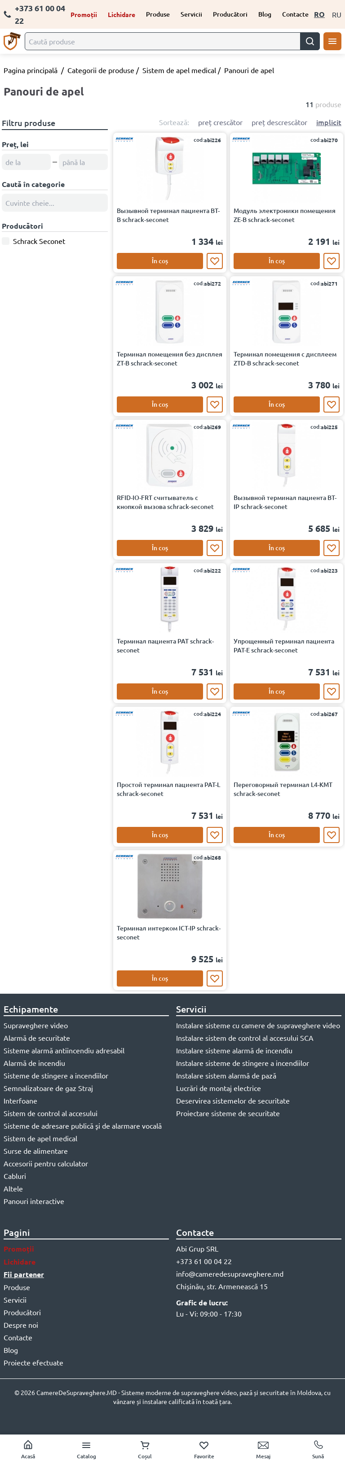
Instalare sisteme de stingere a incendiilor (242, 1062)
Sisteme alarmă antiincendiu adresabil (64, 1050)
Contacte (295, 14)
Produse (158, 14)
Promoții (84, 14)
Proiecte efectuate (33, 1362)
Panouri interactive (34, 1200)
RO (319, 14)
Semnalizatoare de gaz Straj (48, 1087)
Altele (13, 1188)
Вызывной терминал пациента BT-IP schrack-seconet (285, 502)
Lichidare (121, 14)
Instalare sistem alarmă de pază (226, 1075)
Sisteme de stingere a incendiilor (56, 1075)
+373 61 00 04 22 (34, 14)
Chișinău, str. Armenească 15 (222, 1286)
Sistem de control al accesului (50, 1113)
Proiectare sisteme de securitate (228, 1113)
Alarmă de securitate (37, 1037)
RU (336, 14)
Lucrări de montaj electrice (218, 1087)
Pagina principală (31, 69)
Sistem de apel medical (179, 69)
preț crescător (220, 121)
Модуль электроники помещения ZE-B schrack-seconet (285, 215)
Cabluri (15, 1175)
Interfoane (20, 1100)
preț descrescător (279, 121)
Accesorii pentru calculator (46, 1163)
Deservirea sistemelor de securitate (233, 1100)
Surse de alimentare (36, 1150)
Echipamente (31, 1009)
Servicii (191, 14)
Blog (264, 14)
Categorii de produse (100, 69)
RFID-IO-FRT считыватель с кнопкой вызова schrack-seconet (165, 502)
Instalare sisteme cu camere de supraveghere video (258, 1025)
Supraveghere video (36, 1025)
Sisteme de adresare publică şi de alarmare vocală (83, 1125)
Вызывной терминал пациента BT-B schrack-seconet (168, 215)
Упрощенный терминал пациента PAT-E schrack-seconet (284, 645)
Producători (230, 14)
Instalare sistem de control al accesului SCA (245, 1037)
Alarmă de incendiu (34, 1062)
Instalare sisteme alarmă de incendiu (234, 1050)
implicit (328, 122)
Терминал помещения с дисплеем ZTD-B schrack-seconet (285, 358)
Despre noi (21, 1324)
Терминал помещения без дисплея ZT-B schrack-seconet (169, 358)
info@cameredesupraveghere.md (229, 1273)
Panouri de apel (249, 69)
